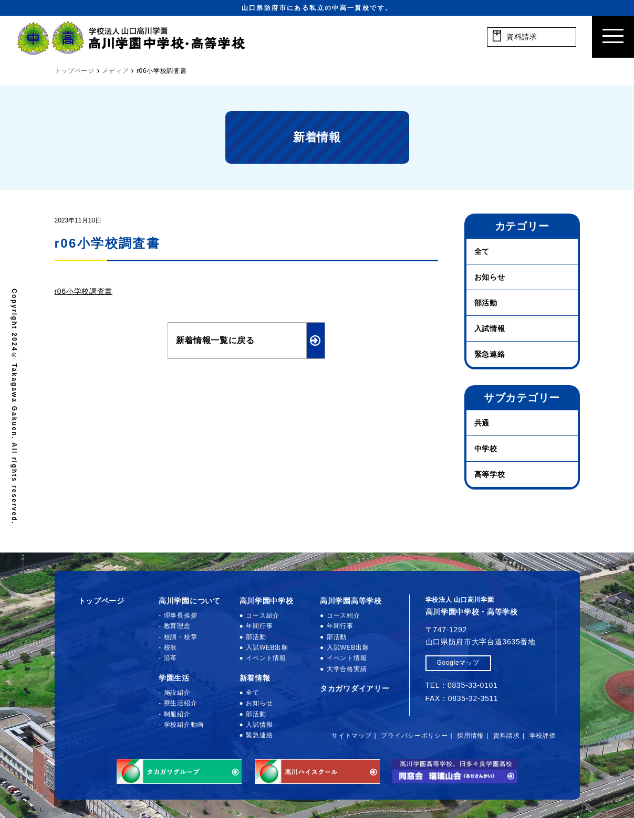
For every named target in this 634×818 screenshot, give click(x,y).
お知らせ (489, 277)
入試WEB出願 (267, 647)
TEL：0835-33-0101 (461, 685)
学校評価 (542, 735)
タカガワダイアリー (354, 688)
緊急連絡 (489, 354)
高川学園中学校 (267, 601)
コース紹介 (262, 615)
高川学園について (190, 601)
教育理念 (177, 626)
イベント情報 (266, 658)
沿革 (170, 658)
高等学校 (489, 474)
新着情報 (255, 678)
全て (482, 251)
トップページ (101, 601)
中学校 (485, 448)
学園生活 (174, 678)
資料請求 (506, 735)
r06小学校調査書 (84, 291)
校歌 (170, 647)
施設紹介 (177, 692)
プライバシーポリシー (414, 735)
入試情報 (489, 328)
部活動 (485, 303)
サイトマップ (351, 735)
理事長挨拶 (181, 615)
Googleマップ (458, 662)
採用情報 (470, 735)
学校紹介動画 (184, 724)
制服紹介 (177, 714)
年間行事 (259, 626)
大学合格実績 (347, 669)
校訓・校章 (181, 637)
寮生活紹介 (181, 703)
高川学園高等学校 (351, 601)
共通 (482, 423)
